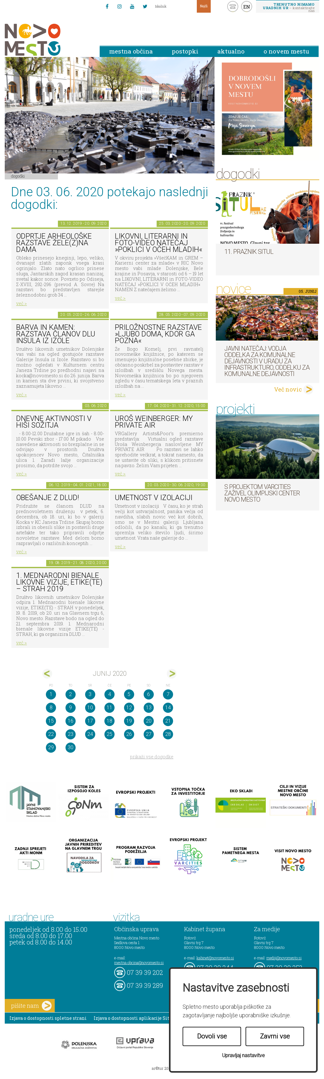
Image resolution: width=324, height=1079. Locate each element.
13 (149, 708)
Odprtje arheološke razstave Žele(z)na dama (54, 243)
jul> (172, 674)
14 (168, 708)
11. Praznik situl (248, 251)
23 (70, 734)
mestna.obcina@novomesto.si (139, 962)
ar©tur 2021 (162, 1068)
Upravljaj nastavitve (243, 1055)
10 (90, 708)
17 (90, 721)
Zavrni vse (275, 1036)
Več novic (288, 389)
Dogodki (18, 176)
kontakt (232, 6)
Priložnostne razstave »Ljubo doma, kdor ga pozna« (158, 334)
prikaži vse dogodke (151, 757)
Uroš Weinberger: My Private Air (154, 422)
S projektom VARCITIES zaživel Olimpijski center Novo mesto (262, 493)
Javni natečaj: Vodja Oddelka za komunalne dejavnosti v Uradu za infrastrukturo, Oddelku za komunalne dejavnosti (266, 361)
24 (90, 734)
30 (70, 747)
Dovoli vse (212, 1036)
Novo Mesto (47, 40)
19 (129, 721)
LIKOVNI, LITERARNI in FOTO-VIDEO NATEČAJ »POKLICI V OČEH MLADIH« (158, 243)
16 (70, 721)
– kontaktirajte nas (289, 7)
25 (109, 734)
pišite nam (31, 1006)
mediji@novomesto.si (284, 957)
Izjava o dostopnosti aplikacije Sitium (136, 1018)
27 (149, 734)
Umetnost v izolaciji (153, 497)
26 (129, 734)
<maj (47, 674)
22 (51, 734)
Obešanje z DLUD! (47, 497)
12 (129, 708)
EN (246, 6)
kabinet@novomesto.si (215, 957)
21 (168, 721)
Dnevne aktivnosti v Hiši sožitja (53, 422)
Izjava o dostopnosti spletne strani (48, 1018)
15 (51, 721)
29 (51, 747)
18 (109, 721)
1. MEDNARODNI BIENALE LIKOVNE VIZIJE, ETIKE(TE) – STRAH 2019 (59, 582)
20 (149, 721)
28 (168, 734)
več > (21, 303)
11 (109, 708)
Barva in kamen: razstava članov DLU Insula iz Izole (55, 334)
